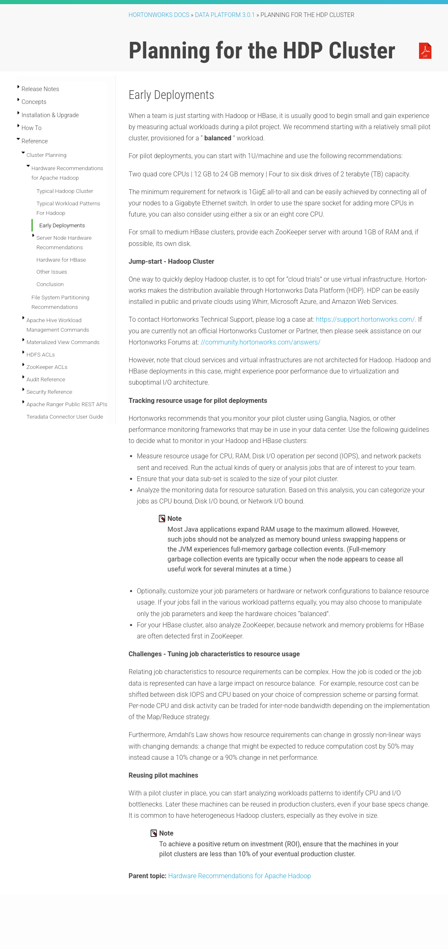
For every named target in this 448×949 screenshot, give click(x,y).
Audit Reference (45, 379)
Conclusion (50, 284)
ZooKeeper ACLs (46, 367)
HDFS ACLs (40, 354)
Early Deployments (62, 225)
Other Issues (51, 271)
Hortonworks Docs (159, 15)
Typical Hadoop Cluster (64, 191)
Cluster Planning (46, 155)
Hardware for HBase (61, 259)
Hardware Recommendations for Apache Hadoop (239, 876)
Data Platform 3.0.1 (225, 15)
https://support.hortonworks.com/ (365, 319)
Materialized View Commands (62, 342)
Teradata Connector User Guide (64, 416)
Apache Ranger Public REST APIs (66, 404)
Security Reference (49, 391)
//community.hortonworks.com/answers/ (260, 342)
